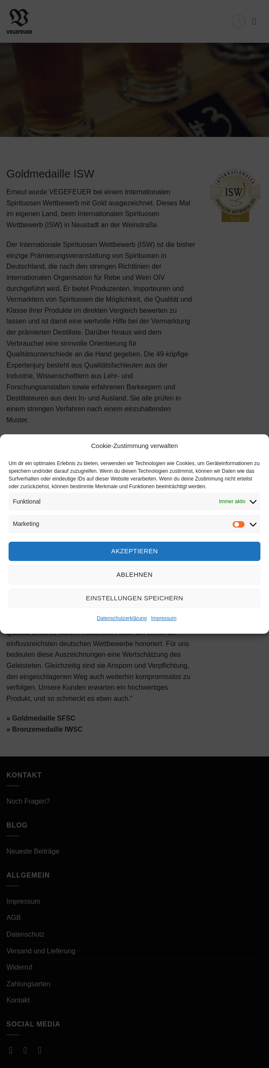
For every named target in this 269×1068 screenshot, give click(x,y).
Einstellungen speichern (134, 598)
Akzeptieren (134, 551)
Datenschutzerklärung (122, 618)
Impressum (163, 618)
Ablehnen (134, 574)
